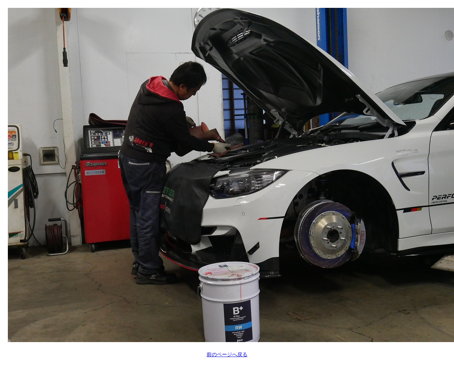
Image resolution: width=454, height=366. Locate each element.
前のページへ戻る (227, 354)
